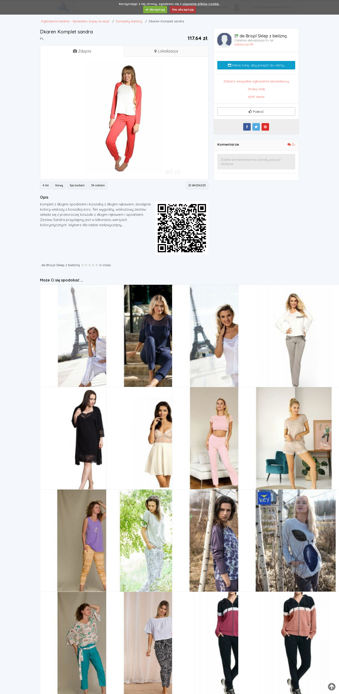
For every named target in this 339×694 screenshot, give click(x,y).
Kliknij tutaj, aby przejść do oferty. (256, 65)
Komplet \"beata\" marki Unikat (266, 459)
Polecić (256, 111)
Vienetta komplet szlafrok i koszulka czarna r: (72, 459)
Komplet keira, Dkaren (60, 357)
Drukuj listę (256, 89)
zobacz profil (243, 44)
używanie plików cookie (201, 4)
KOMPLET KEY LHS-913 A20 (129, 562)
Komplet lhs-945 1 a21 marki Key (134, 664)
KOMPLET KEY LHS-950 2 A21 (65, 664)
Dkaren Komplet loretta (127, 357)
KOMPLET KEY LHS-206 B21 (261, 562)
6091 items (256, 97)
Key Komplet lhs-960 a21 (62, 562)
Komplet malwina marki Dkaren (265, 357)
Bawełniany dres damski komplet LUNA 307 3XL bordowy (204, 664)
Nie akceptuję (183, 9)
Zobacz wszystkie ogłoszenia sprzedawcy (256, 81)
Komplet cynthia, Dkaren (194, 357)
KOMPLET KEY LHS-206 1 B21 (196, 562)
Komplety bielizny (58, 363)
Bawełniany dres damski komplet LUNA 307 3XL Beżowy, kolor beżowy (270, 664)
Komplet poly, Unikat (191, 459)
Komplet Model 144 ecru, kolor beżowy (138, 459)
